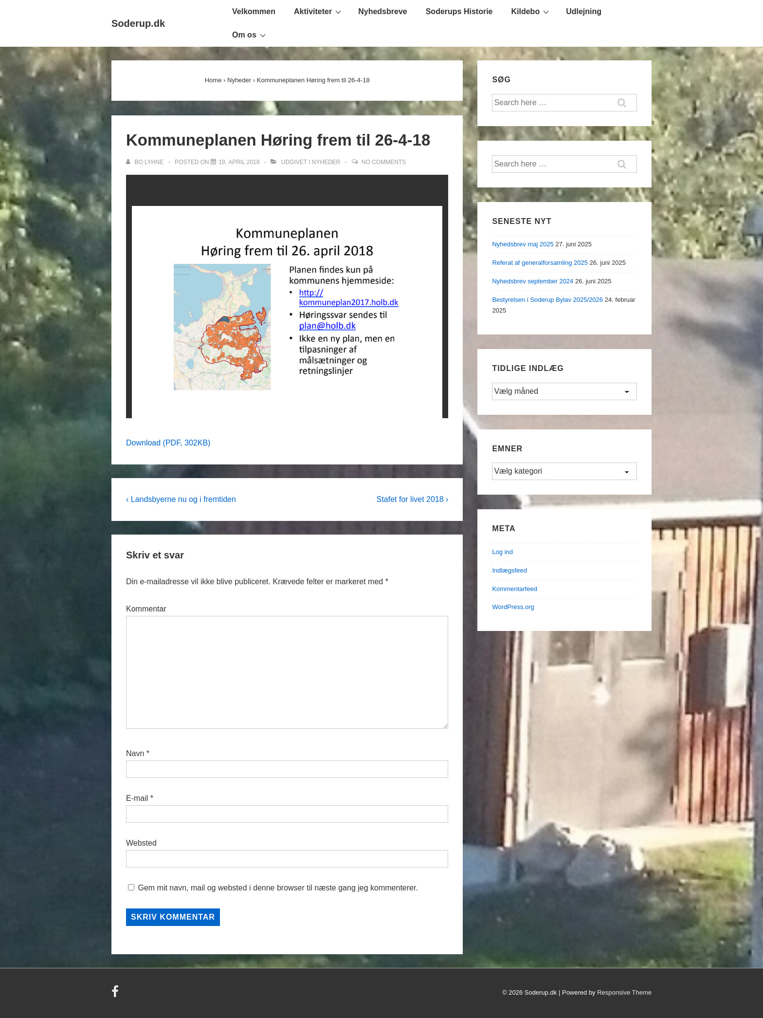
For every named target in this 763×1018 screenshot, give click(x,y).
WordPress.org (513, 607)
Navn (135, 753)
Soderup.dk (138, 23)
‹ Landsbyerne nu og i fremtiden (181, 499)
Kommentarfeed (514, 588)
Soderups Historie (459, 11)
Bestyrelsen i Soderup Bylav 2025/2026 (547, 299)
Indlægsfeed (509, 570)
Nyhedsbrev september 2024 (532, 281)
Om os (250, 34)
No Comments (384, 162)
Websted (141, 843)
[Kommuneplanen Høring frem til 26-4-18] (238, 162)
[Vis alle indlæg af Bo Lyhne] (145, 162)
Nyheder (326, 162)
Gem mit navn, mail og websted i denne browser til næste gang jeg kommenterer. (278, 888)
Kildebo (531, 11)
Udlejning (583, 11)
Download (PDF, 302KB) (168, 443)
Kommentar (146, 609)
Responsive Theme (624, 992)
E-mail (137, 798)
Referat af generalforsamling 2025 (540, 262)
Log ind (502, 551)
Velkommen (253, 11)
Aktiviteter (319, 11)
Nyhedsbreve (382, 11)
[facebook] (116, 995)
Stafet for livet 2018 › (413, 499)
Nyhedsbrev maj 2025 (522, 244)
